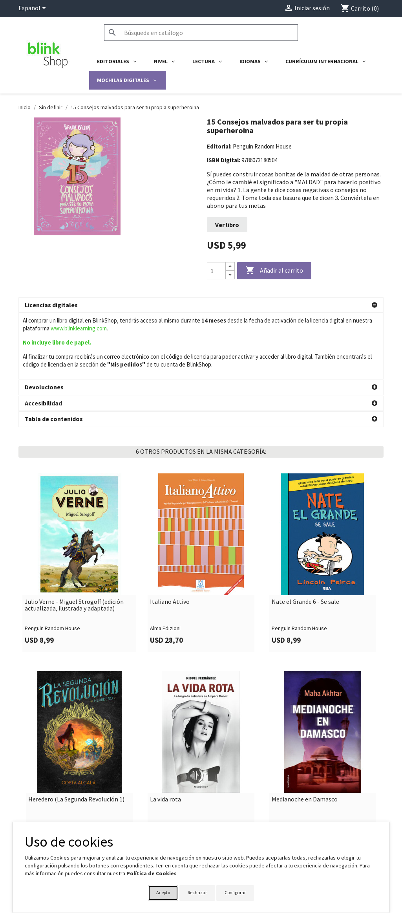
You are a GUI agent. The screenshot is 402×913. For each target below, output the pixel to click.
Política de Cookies (151, 873)
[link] (79, 528)
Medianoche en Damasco (305, 764)
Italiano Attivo (170, 567)
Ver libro (227, 225)
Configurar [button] (235, 892)
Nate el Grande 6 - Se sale (305, 567)
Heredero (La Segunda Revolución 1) (76, 764)
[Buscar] (201, 32)
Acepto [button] (163, 892)
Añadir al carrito (274, 271)
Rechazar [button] (197, 892)
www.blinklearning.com (79, 328)
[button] (201, 305)
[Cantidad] (216, 270)
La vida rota (165, 764)
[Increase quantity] (230, 266)
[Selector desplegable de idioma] (33, 8)
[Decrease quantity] (230, 274)
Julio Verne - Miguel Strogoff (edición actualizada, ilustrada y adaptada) (74, 571)
